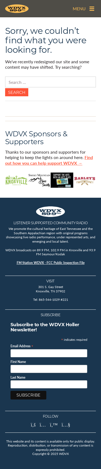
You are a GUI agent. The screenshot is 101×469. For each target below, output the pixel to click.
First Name (18, 362)
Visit (50, 281)
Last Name (18, 377)
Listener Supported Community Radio (50, 223)
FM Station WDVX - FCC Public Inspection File (51, 262)
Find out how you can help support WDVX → (49, 160)
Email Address (22, 345)
